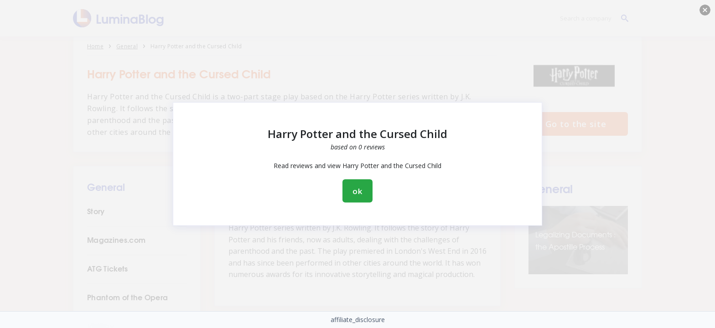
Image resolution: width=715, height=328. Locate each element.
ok (357, 191)
